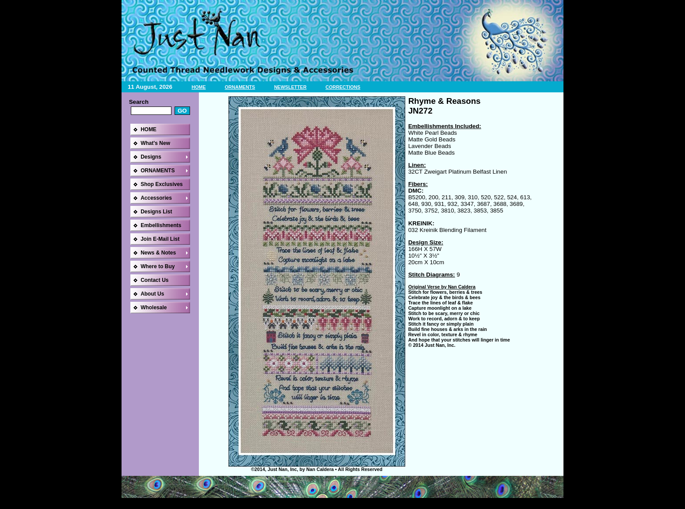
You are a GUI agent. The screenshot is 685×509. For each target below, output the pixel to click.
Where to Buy (158, 266)
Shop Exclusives (162, 184)
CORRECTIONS (343, 87)
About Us (152, 294)
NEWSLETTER (290, 87)
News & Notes (158, 253)
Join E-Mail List (160, 239)
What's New (155, 143)
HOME (199, 87)
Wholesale (154, 307)
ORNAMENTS (240, 87)
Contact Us (154, 280)
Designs (151, 157)
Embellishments (161, 225)
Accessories (156, 198)
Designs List (156, 212)
